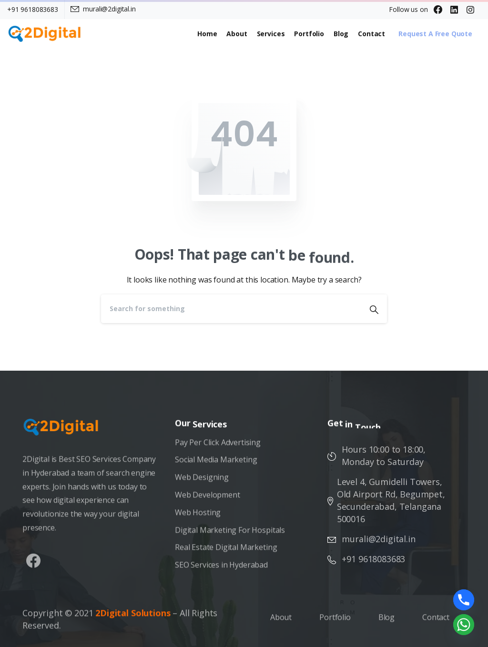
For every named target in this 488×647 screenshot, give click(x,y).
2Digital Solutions (132, 617)
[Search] (231, 308)
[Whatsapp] (463, 624)
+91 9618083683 (32, 9)
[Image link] (65, 431)
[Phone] (463, 599)
